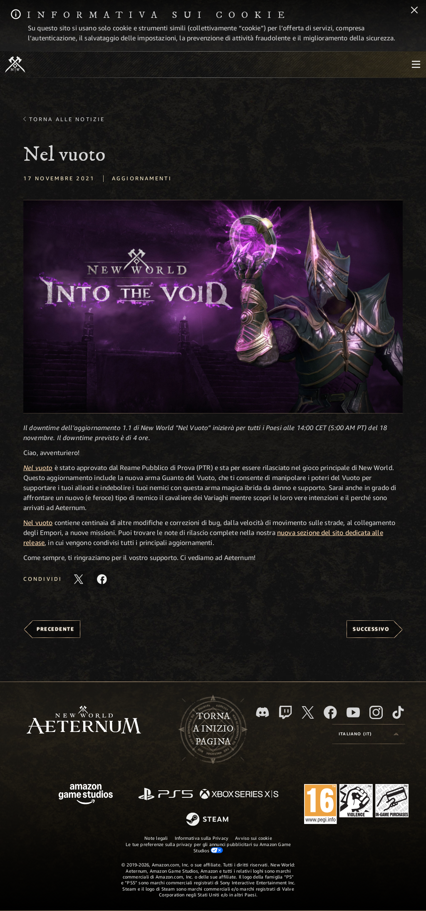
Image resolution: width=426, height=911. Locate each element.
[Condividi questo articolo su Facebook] (102, 579)
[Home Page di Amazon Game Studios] (86, 795)
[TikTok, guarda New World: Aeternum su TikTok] (398, 712)
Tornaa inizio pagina (213, 729)
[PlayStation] (165, 795)
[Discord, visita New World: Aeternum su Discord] (262, 712)
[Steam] (208, 820)
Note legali (156, 838)
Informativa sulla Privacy (202, 838)
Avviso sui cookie (253, 838)
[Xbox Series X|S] (239, 795)
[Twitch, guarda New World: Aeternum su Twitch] (285, 712)
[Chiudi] (414, 11)
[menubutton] (416, 64)
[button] (213, 306)
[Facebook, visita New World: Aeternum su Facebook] (330, 712)
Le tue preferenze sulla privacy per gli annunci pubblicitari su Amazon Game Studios (208, 847)
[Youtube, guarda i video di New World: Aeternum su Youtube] (353, 712)
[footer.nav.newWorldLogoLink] (84, 720)
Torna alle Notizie (67, 119)
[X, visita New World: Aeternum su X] (308, 712)
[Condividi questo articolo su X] (78, 579)
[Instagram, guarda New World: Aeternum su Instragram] (376, 712)
